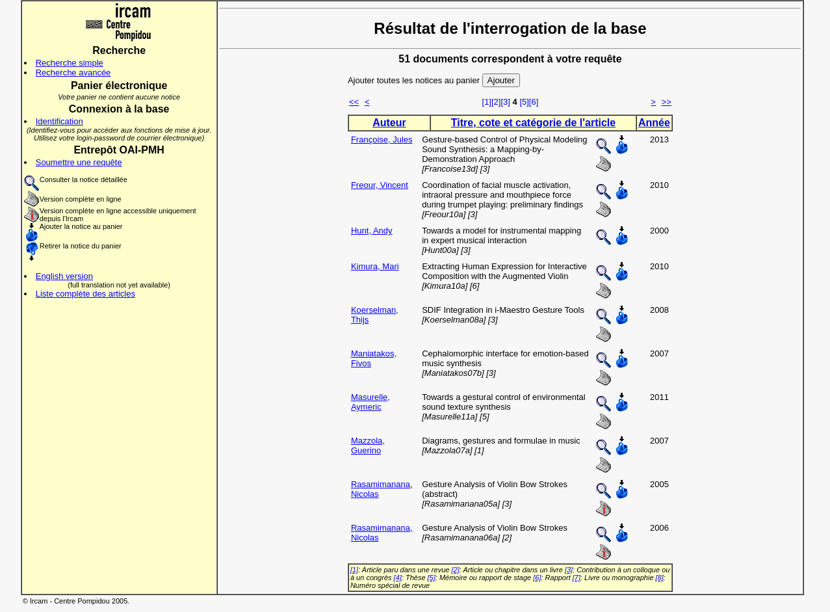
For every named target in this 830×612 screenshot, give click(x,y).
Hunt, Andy (372, 230)
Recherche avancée (73, 72)
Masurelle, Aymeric (370, 402)
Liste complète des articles (85, 294)
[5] (523, 102)
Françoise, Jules (382, 139)
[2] (495, 102)
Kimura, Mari (375, 266)
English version (64, 276)
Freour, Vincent (379, 185)
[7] (576, 577)
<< (354, 102)
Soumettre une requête (79, 162)
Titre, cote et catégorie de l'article (533, 122)
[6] (533, 102)
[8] (660, 577)
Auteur (389, 122)
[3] (505, 102)
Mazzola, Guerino (368, 445)
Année (654, 122)
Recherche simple (69, 63)
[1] (486, 102)
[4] (398, 577)
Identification (59, 121)
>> (666, 102)
